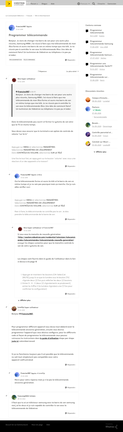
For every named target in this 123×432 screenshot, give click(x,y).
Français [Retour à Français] (29, 16)
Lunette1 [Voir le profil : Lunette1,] (106, 101)
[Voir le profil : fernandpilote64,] (88, 109)
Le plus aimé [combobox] (72, 71)
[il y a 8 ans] (94, 69)
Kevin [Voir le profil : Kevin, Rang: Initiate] (102, 80)
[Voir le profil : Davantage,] (88, 125)
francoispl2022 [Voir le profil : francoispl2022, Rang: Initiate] (23, 396)
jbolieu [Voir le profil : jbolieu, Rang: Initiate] (103, 58)
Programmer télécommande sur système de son (98, 75)
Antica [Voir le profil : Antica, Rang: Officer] (102, 69)
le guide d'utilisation (49, 338)
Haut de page (37, 425)
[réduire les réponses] (6, 78)
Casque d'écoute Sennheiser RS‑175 (100, 98)
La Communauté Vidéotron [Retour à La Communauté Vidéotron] (15, 16)
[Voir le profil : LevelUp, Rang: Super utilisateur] (14, 308)
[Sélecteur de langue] (83, 9)
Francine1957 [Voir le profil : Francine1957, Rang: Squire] (21, 26)
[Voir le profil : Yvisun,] (88, 134)
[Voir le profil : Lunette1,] (88, 99)
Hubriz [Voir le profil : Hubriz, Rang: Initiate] (101, 36)
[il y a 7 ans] (93, 36)
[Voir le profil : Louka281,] (88, 143)
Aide (48, 425)
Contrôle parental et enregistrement (101, 132)
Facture (95, 107)
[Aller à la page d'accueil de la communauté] (16, 9)
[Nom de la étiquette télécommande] (29, 59)
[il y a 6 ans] (94, 47)
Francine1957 (23, 91)
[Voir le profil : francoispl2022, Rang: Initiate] (14, 397)
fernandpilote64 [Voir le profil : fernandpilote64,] (100, 117)
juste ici (15, 341)
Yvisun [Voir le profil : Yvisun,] (105, 136)
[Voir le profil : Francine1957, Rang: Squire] (12, 28)
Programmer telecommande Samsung (101, 42)
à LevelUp (41, 373)
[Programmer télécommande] (21, 82)
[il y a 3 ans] (94, 58)
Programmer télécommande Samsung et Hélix (101, 53)
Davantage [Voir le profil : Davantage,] (107, 126)
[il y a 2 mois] (96, 101)
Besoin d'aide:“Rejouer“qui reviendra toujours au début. (102, 123)
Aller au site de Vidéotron (17, 2)
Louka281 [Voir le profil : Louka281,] (106, 145)
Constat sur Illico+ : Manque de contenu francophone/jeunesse (102, 142)
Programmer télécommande (97, 31)
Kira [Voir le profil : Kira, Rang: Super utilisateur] (19, 79)
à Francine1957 (47, 228)
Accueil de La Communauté (17, 425)
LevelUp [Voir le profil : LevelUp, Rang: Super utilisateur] (21, 307)
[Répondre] (70, 60)
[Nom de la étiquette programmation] (15, 59)
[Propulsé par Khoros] (111, 426)
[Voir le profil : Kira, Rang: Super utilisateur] (14, 80)
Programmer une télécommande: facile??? (101, 64)
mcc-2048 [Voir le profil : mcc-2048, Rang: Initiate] (104, 47)
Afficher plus (24, 300)
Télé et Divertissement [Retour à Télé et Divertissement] (42, 16)
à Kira (39, 175)
